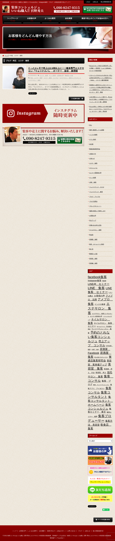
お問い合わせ (71, 531)
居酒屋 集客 (93, 239)
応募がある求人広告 (95, 225)
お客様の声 (31, 19)
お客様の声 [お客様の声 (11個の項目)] (99, 296)
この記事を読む (76, 99)
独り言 (91, 249)
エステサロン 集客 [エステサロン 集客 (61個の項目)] (99, 308)
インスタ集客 (93, 134)
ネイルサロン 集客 (95, 230)
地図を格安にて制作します (97, 211)
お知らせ (95, 1)
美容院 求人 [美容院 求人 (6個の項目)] (100, 373)
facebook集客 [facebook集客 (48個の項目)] (97, 277)
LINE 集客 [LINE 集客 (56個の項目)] (96, 288)
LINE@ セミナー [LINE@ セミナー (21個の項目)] (98, 284)
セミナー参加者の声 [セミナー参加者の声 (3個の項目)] (96, 316)
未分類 (91, 144)
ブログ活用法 (93, 201)
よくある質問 (50, 19)
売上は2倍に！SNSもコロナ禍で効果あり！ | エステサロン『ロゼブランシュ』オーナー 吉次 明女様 (100, 109)
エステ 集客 (44, 75)
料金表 (91, 235)
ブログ (88, 1)
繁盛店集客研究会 (94, 149)
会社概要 (68, 19)
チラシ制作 (92, 139)
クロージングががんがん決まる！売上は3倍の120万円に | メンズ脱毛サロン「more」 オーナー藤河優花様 (100, 78)
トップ (12, 19)
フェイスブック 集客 (96, 192)
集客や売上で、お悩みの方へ (95, 19)
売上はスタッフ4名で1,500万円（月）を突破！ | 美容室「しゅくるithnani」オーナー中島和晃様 (100, 68)
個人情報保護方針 (106, 1)
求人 (90, 125)
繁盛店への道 (69, 75)
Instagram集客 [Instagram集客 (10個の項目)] (94, 280)
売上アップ (92, 220)
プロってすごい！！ (95, 206)
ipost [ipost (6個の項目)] (104, 281)
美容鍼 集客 (93, 263)
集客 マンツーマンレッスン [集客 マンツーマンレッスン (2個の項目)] (101, 384)
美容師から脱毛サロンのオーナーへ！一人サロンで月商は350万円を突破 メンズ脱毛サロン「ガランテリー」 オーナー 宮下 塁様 (100, 88)
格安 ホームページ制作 (96, 244)
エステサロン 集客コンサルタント (70, 78)
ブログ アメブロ (94, 196)
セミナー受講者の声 (95, 173)
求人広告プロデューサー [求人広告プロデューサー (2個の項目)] (101, 357)
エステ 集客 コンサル (51, 78)
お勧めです (92, 154)
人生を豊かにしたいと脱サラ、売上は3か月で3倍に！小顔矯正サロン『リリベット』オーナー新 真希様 (100, 99)
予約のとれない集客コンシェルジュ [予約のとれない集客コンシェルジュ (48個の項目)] (99, 337)
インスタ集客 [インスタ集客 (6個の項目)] (100, 304)
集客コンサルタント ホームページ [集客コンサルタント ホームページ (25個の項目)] (100, 400)
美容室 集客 (93, 258)
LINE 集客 (92, 182)
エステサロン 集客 (34, 80)
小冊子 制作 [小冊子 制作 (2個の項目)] (95, 349)
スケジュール (93, 168)
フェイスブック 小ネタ (96, 187)
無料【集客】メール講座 (96, 130)
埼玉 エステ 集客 (36, 78)
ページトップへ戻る (103, 520)
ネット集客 (52, 75)
